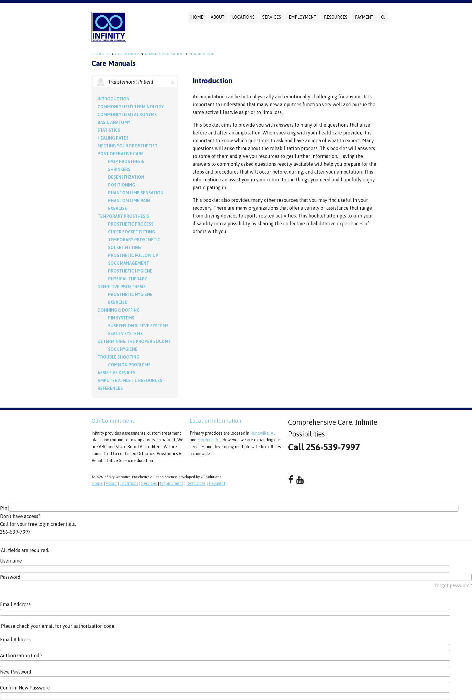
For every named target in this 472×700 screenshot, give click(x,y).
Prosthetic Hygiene (130, 271)
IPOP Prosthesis (126, 161)
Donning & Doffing (119, 310)
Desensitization (126, 177)
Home (197, 17)
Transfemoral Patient (164, 54)
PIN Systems (121, 318)
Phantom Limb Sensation (135, 192)
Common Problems (129, 364)
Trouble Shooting (118, 357)
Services (271, 17)
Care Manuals (127, 54)
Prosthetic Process (131, 224)
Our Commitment (113, 421)
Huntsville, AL (262, 433)
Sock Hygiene (122, 349)
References (110, 388)
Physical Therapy (127, 278)
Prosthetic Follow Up (133, 255)
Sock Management (128, 263)
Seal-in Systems (125, 333)
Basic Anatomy (114, 122)
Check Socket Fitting (131, 232)
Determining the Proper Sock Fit (134, 341)
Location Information (215, 421)
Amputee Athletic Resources (130, 380)
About (218, 17)
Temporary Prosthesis (123, 216)
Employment (302, 17)
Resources (335, 17)
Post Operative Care (121, 153)
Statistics (109, 130)
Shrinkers (119, 169)
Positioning (121, 185)
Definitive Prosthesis (122, 286)
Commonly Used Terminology (131, 106)
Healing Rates (113, 138)
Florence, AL (208, 439)
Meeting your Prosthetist (127, 145)
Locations (243, 17)
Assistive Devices (116, 372)
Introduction (201, 54)
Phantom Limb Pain (129, 200)
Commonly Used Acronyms (127, 114)
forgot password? (453, 585)
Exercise (117, 208)
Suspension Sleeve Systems (138, 325)
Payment (364, 17)
